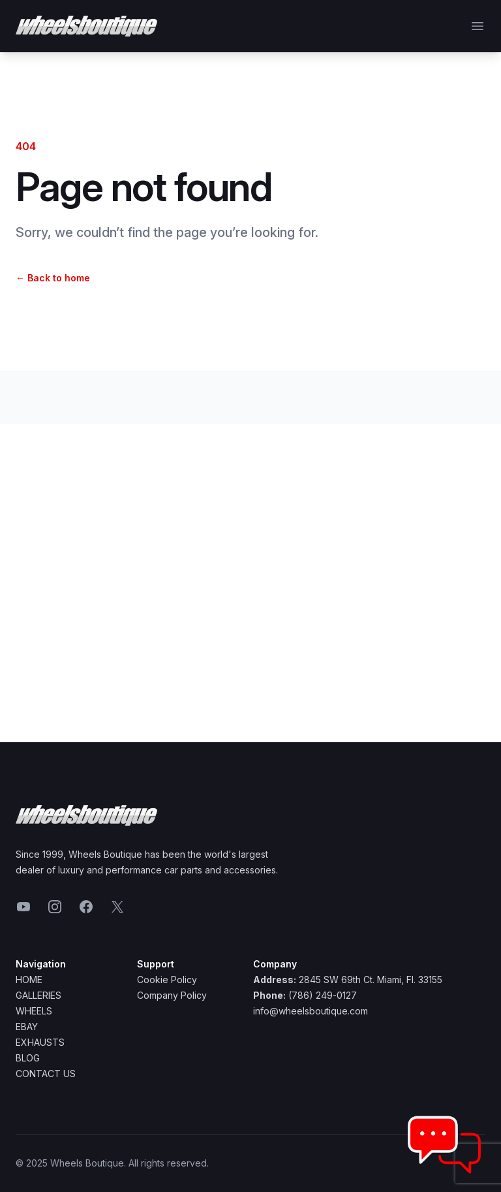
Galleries (38, 995)
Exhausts (40, 1042)
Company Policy (172, 995)
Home (29, 979)
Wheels (34, 1010)
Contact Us (46, 1073)
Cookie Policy (167, 979)
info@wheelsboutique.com (310, 1010)
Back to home (53, 277)
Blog (28, 1057)
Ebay (27, 1026)
